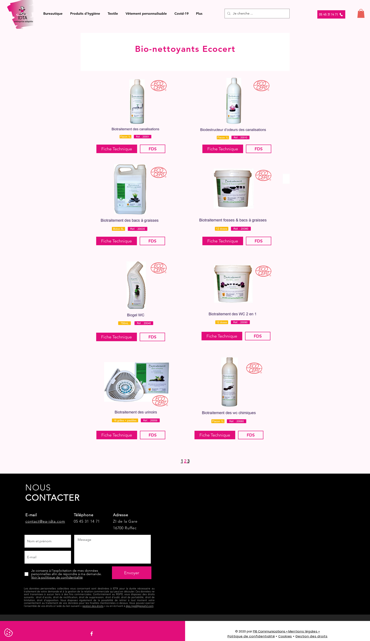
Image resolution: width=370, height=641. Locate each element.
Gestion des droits (311, 636)
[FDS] (152, 149)
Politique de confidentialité (251, 636)
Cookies (285, 636)
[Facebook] (91, 634)
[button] (53, 13)
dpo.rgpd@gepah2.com (140, 606)
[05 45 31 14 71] (331, 14)
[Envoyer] (131, 572)
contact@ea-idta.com (45, 521)
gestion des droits (92, 606)
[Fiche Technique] (116, 149)
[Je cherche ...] (256, 13)
